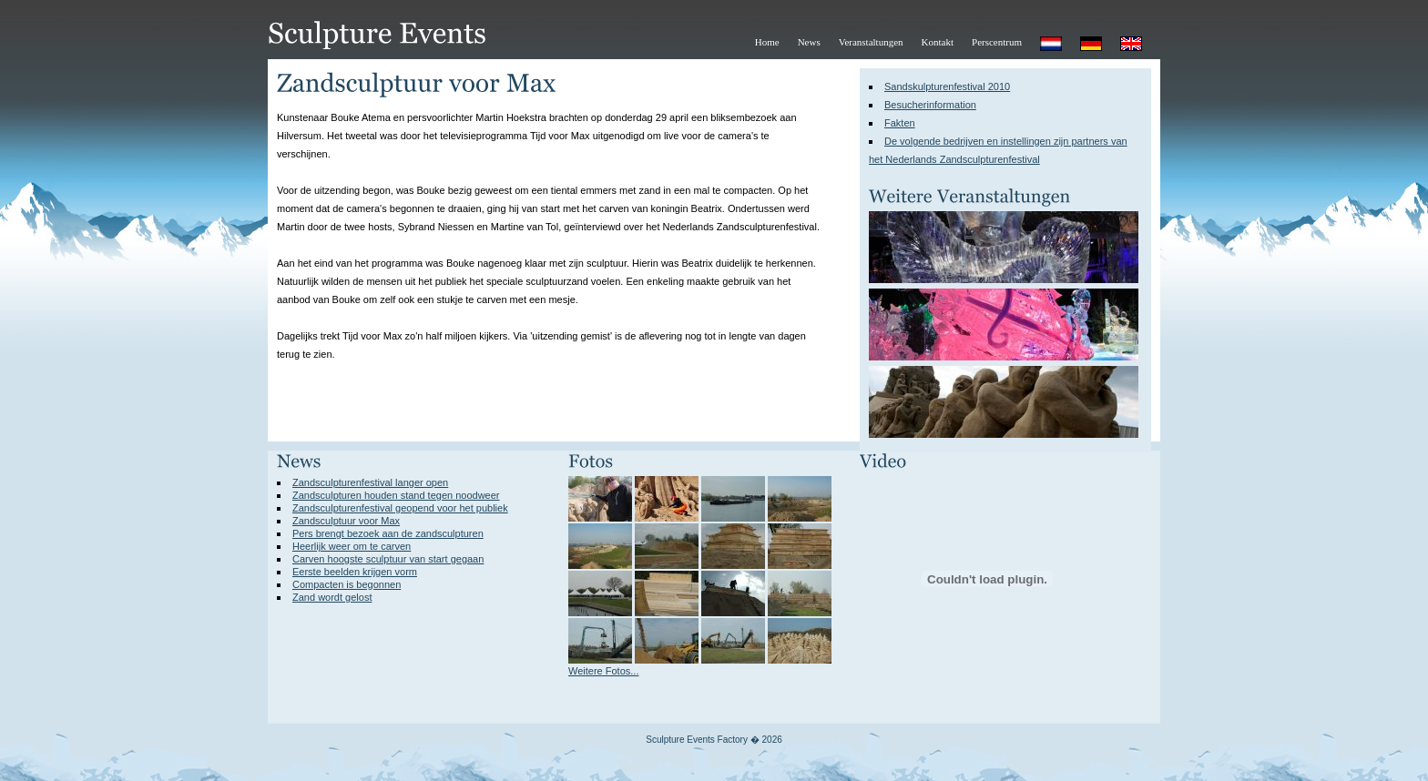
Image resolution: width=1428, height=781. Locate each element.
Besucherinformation (930, 104)
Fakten (899, 122)
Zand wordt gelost (332, 597)
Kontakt (938, 41)
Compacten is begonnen (346, 584)
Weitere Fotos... (603, 670)
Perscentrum (997, 41)
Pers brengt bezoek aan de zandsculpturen (388, 533)
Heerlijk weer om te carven (351, 546)
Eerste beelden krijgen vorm (354, 571)
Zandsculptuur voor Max (346, 520)
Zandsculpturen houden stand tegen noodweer (396, 495)
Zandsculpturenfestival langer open (370, 482)
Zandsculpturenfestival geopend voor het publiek (400, 507)
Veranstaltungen (871, 41)
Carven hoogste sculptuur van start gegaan (388, 558)
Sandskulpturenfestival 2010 (947, 86)
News (809, 41)
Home (767, 41)
